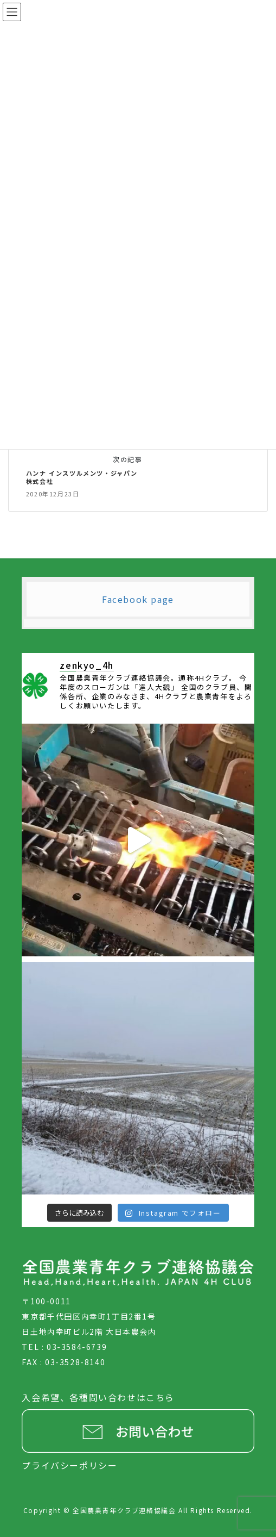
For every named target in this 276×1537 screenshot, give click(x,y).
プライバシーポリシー (69, 1465)
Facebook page (138, 599)
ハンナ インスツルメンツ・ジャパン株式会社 (82, 477)
